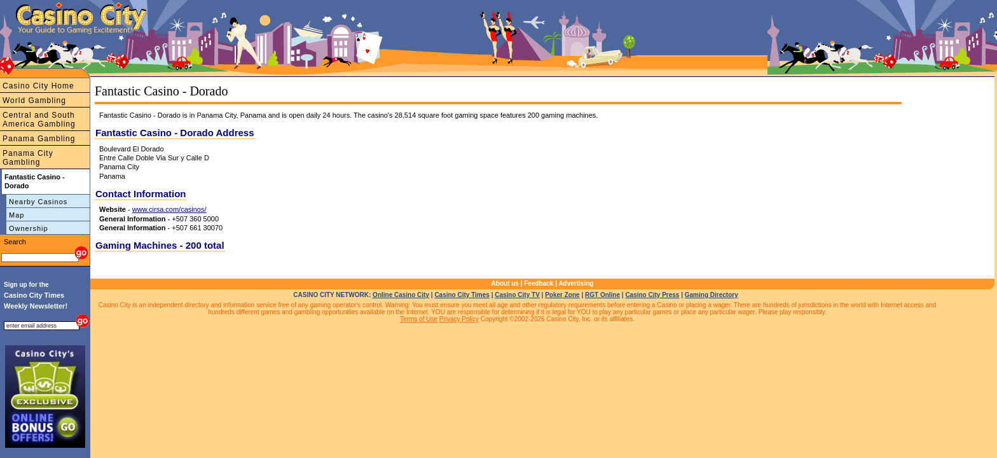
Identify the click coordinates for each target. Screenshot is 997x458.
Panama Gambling (39, 138)
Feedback (538, 283)
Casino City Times (462, 294)
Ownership (28, 228)
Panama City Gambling (28, 158)
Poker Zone (562, 294)
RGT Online (602, 294)
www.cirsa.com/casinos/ (169, 209)
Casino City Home (38, 85)
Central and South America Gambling (39, 119)
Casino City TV (517, 294)
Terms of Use (418, 319)
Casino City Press (652, 294)
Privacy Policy (459, 319)
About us (505, 283)
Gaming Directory (711, 294)
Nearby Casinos (38, 201)
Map (16, 215)
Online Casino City (401, 294)
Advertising (575, 283)
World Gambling (34, 100)
